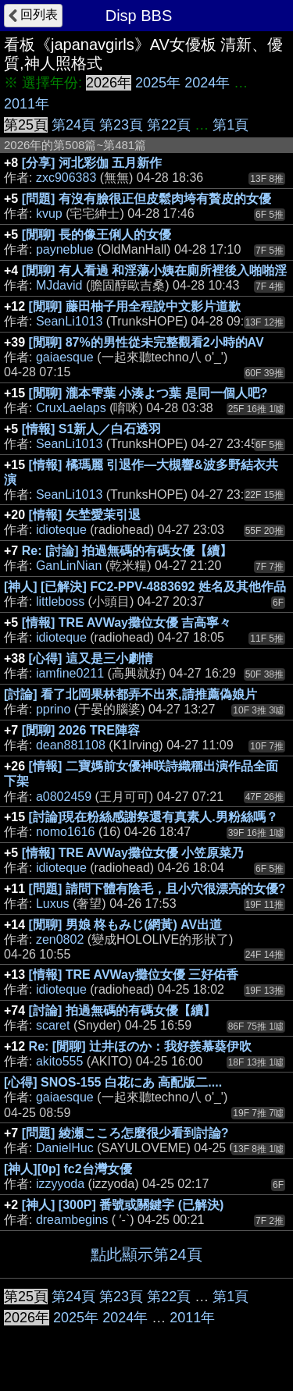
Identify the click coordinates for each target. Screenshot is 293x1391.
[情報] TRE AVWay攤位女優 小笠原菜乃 (133, 852)
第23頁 (121, 125)
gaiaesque (65, 357)
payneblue (65, 249)
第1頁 (230, 125)
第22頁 (169, 125)
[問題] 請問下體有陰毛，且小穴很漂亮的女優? (157, 888)
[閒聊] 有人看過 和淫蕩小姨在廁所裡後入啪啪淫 (155, 270)
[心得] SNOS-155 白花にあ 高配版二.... (113, 1082)
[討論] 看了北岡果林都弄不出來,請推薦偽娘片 (130, 694)
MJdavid (59, 285)
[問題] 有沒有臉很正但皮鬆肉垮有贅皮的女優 (146, 198)
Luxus (53, 903)
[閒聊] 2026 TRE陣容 (81, 730)
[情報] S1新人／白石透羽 (92, 429)
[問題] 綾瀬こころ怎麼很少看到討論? (125, 1133)
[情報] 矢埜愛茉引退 (85, 514)
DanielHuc (65, 1147)
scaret (53, 1025)
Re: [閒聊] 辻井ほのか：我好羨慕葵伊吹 (140, 1046)
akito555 (60, 1061)
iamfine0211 (70, 673)
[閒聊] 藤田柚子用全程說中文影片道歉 (135, 306)
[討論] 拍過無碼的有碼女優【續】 (122, 1010)
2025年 (157, 83)
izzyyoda (60, 1183)
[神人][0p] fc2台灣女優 (68, 1169)
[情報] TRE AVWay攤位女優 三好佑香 (134, 974)
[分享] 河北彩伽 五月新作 (92, 162)
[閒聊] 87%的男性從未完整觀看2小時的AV (146, 342)
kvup (49, 213)
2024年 (207, 83)
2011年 (26, 104)
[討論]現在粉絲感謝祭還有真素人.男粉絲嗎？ (153, 817)
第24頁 (73, 125)
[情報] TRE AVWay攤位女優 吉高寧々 (127, 622)
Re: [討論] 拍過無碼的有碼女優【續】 (127, 550)
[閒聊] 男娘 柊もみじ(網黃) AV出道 (126, 924)
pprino (53, 709)
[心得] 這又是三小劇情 (91, 658)
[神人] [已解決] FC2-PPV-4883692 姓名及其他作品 (145, 586)
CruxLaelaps (71, 407)
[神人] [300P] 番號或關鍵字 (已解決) (123, 1204)
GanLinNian (69, 565)
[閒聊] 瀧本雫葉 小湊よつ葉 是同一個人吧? (148, 393)
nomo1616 (65, 831)
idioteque (61, 529)
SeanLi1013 (69, 321)
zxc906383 (66, 177)
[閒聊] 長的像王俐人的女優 (96, 234)
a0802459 (63, 796)
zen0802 (60, 939)
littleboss (60, 601)
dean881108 (70, 745)
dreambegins (72, 1219)
